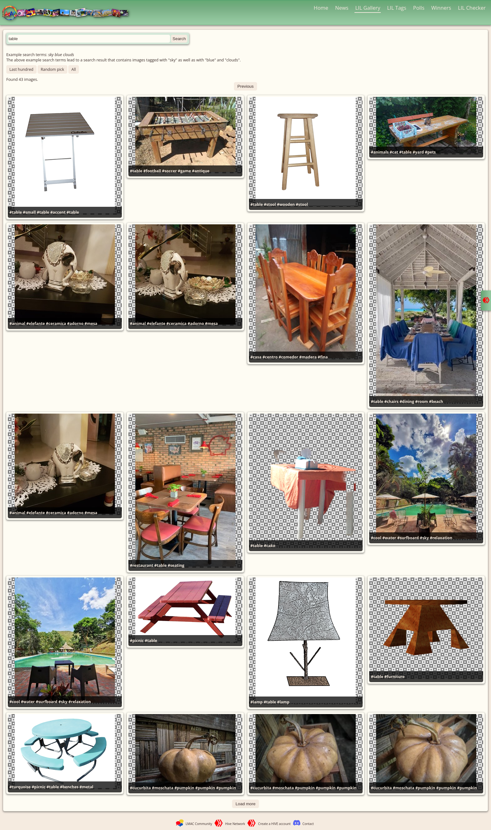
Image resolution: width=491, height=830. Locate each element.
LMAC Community (199, 824)
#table (15, 212)
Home (321, 7)
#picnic (137, 640)
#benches (69, 787)
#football (152, 171)
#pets (430, 152)
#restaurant (141, 565)
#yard (418, 152)
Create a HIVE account (274, 824)
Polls (418, 7)
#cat (394, 152)
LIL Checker (472, 7)
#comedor (288, 357)
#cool (376, 537)
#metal (86, 787)
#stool (270, 204)
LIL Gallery (367, 7)
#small (29, 212)
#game (184, 171)
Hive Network (235, 824)
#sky (424, 537)
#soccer (169, 171)
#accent (57, 212)
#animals (380, 152)
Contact (308, 824)
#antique (200, 171)
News (341, 7)
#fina (323, 357)
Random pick (52, 69)
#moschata (162, 788)
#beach (436, 401)
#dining (407, 401)
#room (421, 401)
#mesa (91, 323)
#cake (269, 545)
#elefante (35, 323)
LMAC (68, 13)
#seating (176, 565)
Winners (441, 7)
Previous (245, 86)
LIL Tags (396, 7)
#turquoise (20, 787)
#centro (269, 357)
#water (389, 537)
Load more (245, 803)
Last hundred (21, 69)
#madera (308, 357)
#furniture (394, 676)
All (73, 69)
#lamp (257, 702)
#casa (256, 357)
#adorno (75, 323)
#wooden (286, 204)
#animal (17, 323)
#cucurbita (140, 788)
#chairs (391, 401)
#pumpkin (184, 788)
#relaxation (441, 537)
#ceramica (56, 323)
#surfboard (408, 537)
